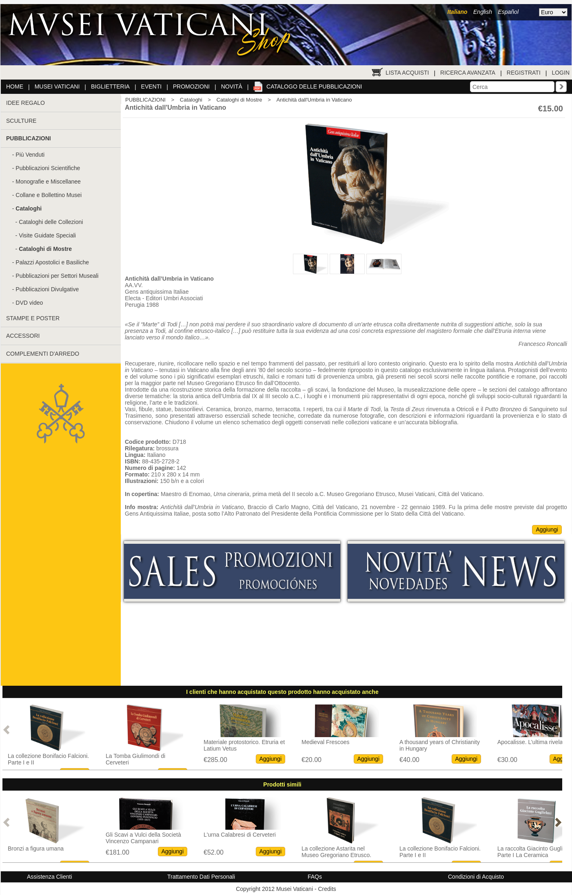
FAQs (315, 876)
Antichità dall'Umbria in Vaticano (314, 100)
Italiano (458, 12)
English (482, 12)
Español (508, 12)
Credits (327, 889)
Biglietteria (110, 86)
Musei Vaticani (57, 86)
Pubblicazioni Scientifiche (48, 168)
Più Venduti (30, 154)
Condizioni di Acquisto (476, 876)
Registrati (524, 72)
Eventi (151, 86)
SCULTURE (21, 120)
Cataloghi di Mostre (239, 100)
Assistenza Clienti (49, 876)
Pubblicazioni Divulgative (47, 289)
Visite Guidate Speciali (47, 235)
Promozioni (191, 86)
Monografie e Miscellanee (48, 181)
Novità (231, 86)
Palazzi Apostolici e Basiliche (52, 262)
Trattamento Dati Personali (201, 876)
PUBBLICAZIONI (145, 100)
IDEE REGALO (25, 103)
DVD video (29, 302)
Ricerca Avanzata (467, 72)
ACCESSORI (23, 335)
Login (561, 72)
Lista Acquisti (407, 72)
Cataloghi (191, 100)
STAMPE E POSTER (33, 318)
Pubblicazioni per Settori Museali (57, 275)
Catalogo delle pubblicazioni (314, 86)
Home (14, 86)
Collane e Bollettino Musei (49, 195)
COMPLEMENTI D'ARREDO (42, 353)
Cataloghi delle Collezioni (51, 222)
